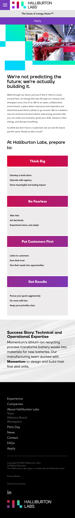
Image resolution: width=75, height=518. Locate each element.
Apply (37, 20)
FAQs (11, 443)
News (11, 432)
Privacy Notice (13, 476)
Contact (12, 438)
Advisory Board (17, 417)
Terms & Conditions (16, 484)
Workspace (14, 421)
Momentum (16, 361)
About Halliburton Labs (23, 409)
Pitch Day (13, 427)
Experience (15, 398)
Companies (15, 404)
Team (10, 413)
